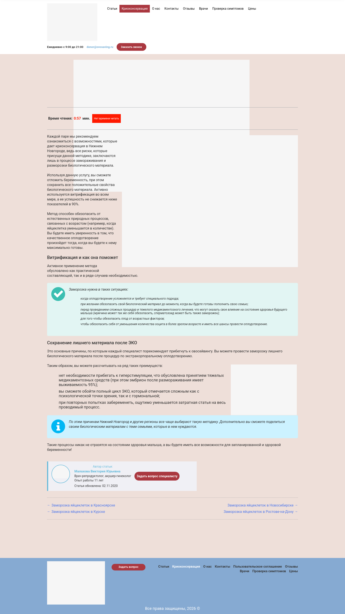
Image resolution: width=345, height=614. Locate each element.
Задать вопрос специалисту (157, 476)
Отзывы (189, 8)
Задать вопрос (129, 566)
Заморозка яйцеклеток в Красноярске (83, 505)
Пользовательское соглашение (257, 566)
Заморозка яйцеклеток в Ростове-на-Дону (259, 512)
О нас (156, 8)
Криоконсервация (135, 8)
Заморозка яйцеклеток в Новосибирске (261, 505)
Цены (252, 8)
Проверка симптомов (228, 8)
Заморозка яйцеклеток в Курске (78, 512)
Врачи (203, 8)
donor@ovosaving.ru (100, 47)
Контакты (171, 8)
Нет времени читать (106, 118)
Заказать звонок (131, 47)
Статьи (112, 8)
